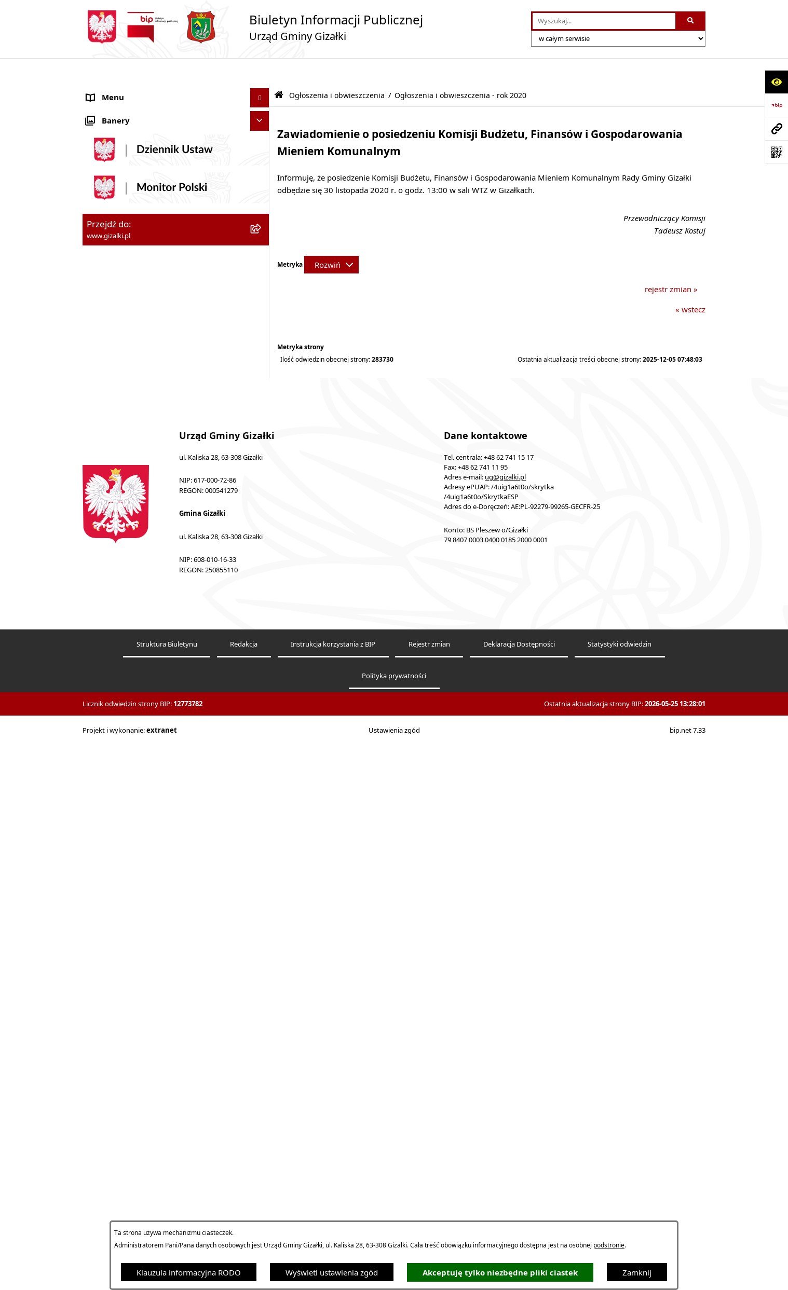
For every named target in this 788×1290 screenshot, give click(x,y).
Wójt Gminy (108, 448)
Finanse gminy (113, 409)
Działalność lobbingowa (129, 642)
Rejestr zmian (429, 1192)
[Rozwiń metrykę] (331, 238)
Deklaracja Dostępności (519, 1192)
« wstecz (690, 283)
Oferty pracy (109, 339)
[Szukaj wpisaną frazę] (691, 21)
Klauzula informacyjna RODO (189, 1272)
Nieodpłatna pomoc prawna (136, 661)
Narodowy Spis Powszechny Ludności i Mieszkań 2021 (156, 364)
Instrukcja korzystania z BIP (333, 1192)
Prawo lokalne (112, 584)
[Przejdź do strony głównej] (253, 27)
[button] (261, 91)
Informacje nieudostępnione (137, 720)
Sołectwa (102, 506)
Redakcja (243, 1192)
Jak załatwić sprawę (121, 389)
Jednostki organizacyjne (129, 487)
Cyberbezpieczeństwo (125, 759)
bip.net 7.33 (687, 1278)
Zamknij (636, 1272)
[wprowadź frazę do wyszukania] (604, 21)
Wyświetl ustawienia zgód (332, 1272)
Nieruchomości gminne (128, 319)
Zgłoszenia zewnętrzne (127, 700)
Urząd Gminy (110, 467)
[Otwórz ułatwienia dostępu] (776, 81)
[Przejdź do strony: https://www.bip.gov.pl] (776, 105)
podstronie (608, 1245)
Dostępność (108, 681)
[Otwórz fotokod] (776, 151)
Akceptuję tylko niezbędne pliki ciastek (500, 1272)
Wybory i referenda (121, 622)
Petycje (99, 603)
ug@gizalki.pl (505, 1025)
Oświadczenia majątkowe (132, 564)
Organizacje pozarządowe (133, 525)
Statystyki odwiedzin (619, 1192)
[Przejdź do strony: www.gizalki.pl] (776, 128)
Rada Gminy (108, 428)
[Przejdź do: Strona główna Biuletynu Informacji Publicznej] (278, 69)
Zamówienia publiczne (127, 300)
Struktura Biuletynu (167, 1192)
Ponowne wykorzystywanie (135, 739)
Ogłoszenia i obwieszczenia (135, 91)
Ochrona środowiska (124, 545)
